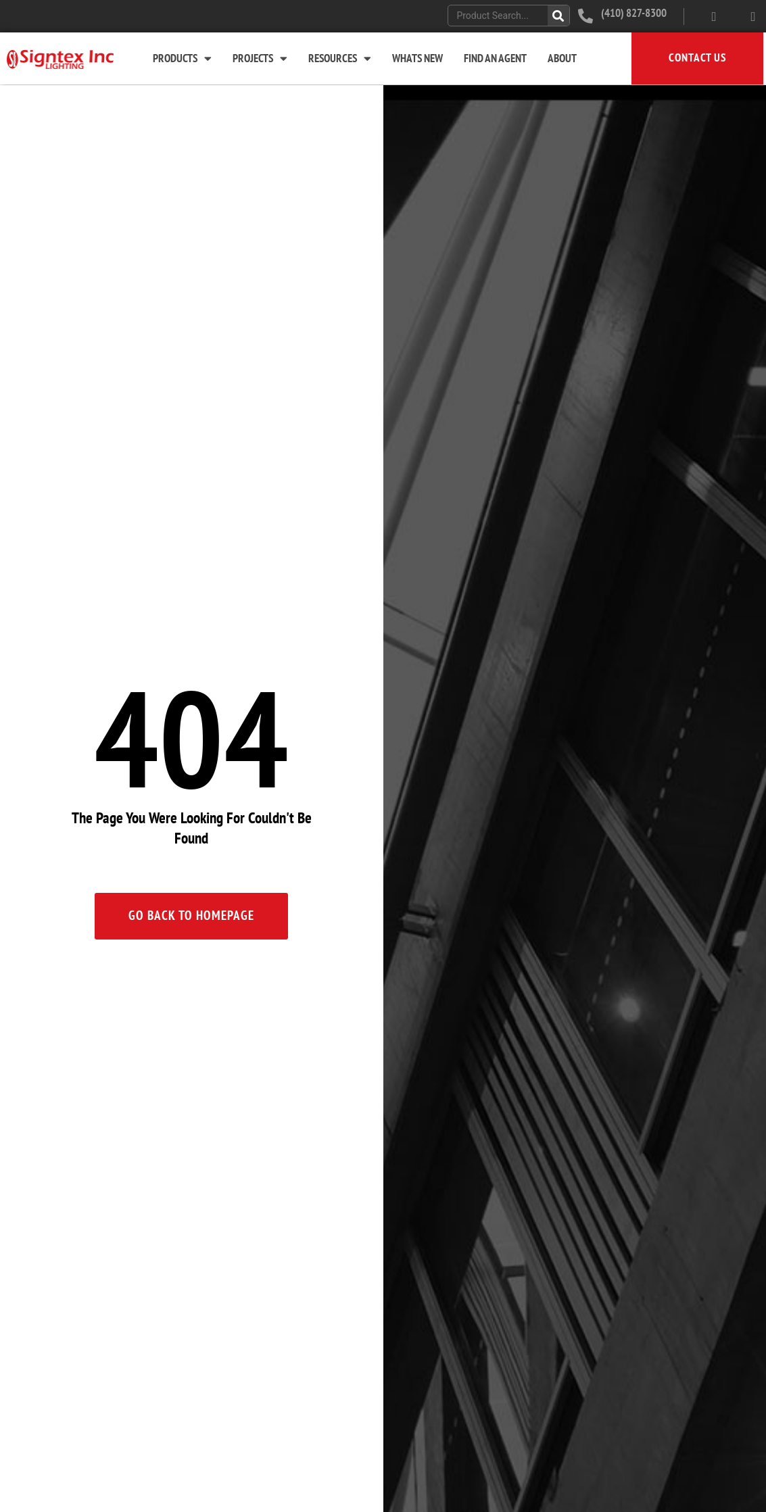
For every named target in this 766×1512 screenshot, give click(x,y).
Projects (260, 58)
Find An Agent (495, 59)
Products (182, 58)
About (562, 59)
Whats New (417, 59)
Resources (339, 58)
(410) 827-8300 (634, 13)
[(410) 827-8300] (585, 16)
